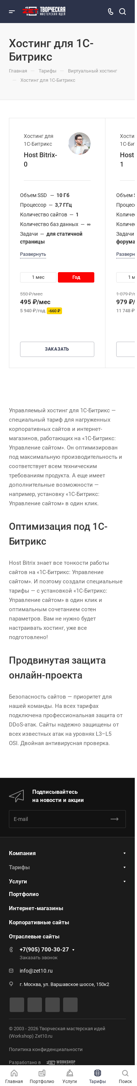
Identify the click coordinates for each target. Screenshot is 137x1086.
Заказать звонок (39, 957)
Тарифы (19, 867)
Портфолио (24, 894)
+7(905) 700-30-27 (44, 949)
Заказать (57, 349)
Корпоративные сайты (39, 922)
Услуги (18, 881)
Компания (22, 853)
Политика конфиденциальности (46, 1049)
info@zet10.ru (36, 971)
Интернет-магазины (36, 908)
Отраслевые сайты (34, 936)
